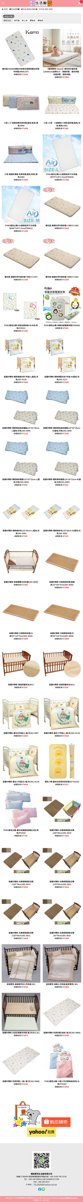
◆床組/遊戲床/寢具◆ (29, 9)
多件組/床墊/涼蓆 (45, 9)
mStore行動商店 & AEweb (68, 1198)
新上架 (24, 20)
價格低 (32, 20)
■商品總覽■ (14, 9)
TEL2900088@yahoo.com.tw (45, 1184)
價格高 (40, 20)
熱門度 (17, 20)
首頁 (5, 9)
